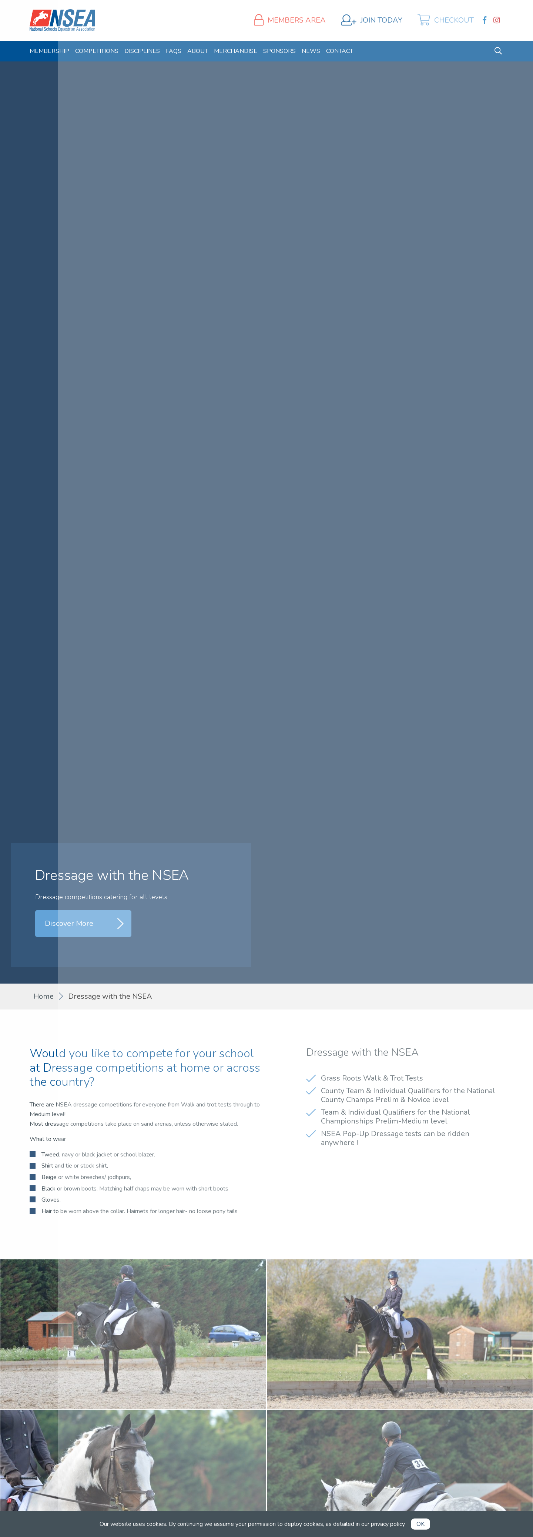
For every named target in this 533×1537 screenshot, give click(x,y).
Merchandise (235, 51)
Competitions (96, 51)
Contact (339, 51)
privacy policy (388, 1524)
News (311, 51)
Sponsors (279, 51)
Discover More (69, 923)
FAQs (173, 51)
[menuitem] (49, 51)
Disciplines (142, 51)
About (197, 51)
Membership (49, 51)
